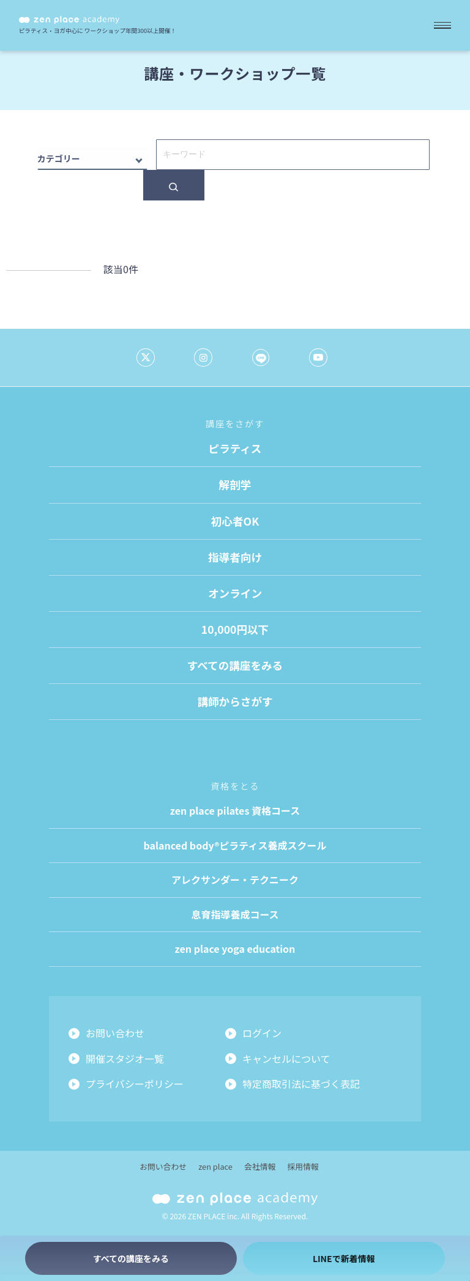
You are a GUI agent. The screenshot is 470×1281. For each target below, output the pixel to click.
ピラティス (235, 448)
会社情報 (259, 1166)
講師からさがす (234, 701)
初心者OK (235, 521)
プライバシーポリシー (135, 1083)
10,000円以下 (235, 629)
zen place (215, 1166)
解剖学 (235, 484)
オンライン (235, 593)
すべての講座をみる (235, 665)
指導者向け (235, 557)
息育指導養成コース (234, 914)
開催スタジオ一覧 (125, 1058)
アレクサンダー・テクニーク (235, 879)
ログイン (262, 1033)
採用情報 (302, 1166)
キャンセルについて (286, 1058)
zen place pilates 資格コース (235, 810)
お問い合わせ (115, 1033)
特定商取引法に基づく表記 (301, 1083)
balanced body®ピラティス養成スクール (235, 845)
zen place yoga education (235, 948)
